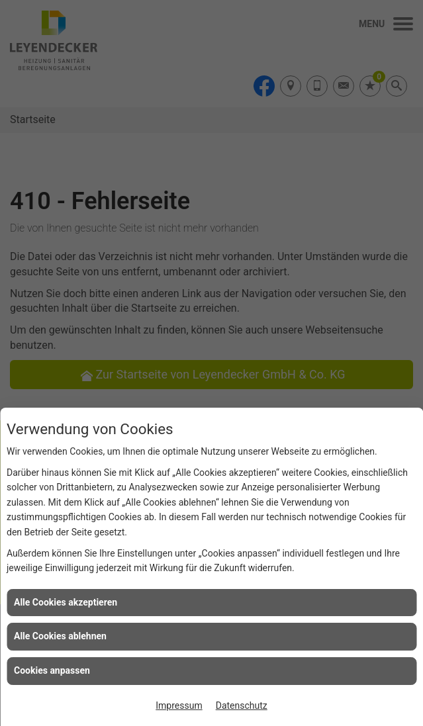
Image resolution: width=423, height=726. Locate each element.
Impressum (179, 705)
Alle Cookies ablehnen (60, 636)
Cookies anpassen (52, 670)
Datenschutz (241, 705)
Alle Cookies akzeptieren (65, 602)
